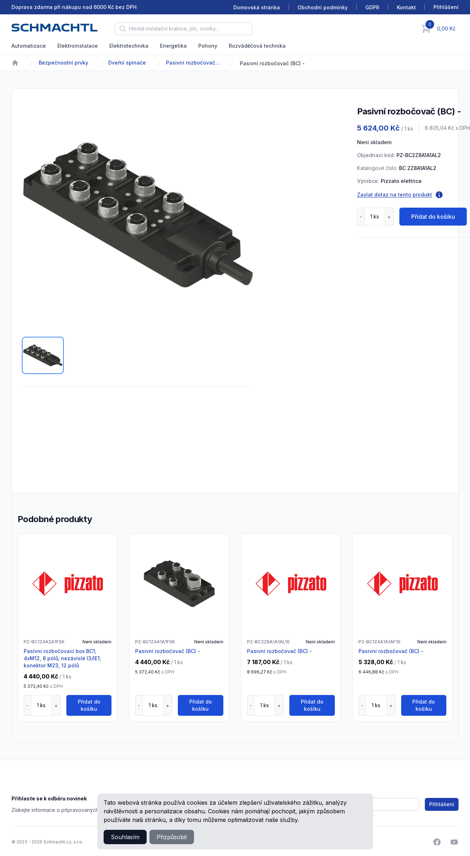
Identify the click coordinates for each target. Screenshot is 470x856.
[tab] (42, 355)
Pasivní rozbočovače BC (193, 63)
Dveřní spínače (127, 63)
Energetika (173, 46)
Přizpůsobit (172, 837)
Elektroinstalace (77, 46)
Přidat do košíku (433, 216)
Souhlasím (125, 837)
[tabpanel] (138, 215)
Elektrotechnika (128, 46)
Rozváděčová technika (257, 46)
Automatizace (28, 46)
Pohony (207, 46)
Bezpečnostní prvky (63, 63)
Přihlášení (441, 804)
